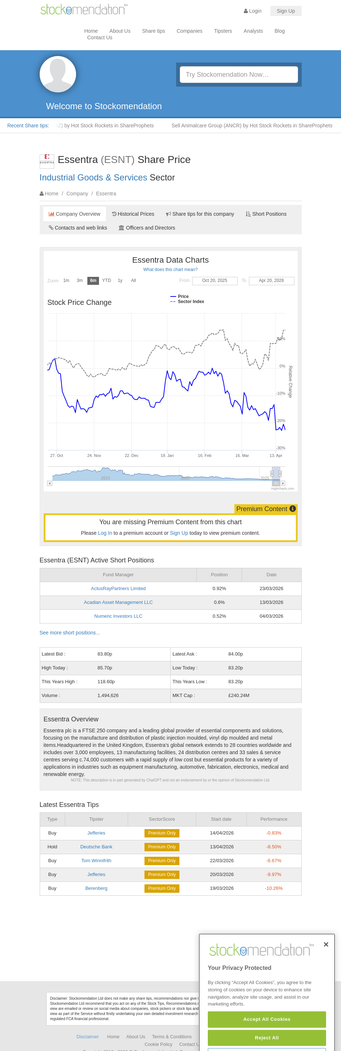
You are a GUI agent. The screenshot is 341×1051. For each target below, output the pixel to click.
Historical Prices (133, 214)
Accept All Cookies (266, 1037)
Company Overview (74, 214)
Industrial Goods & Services (93, 177)
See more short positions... (70, 633)
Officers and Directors (147, 228)
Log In (105, 533)
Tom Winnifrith (96, 860)
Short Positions (266, 214)
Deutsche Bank (96, 846)
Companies (190, 31)
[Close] (326, 963)
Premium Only (162, 833)
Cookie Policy (158, 1044)
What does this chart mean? (170, 269)
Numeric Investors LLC (118, 616)
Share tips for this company (200, 214)
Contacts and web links (78, 228)
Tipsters (223, 31)
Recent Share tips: (28, 125)
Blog (280, 31)
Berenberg (96, 888)
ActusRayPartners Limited (118, 588)
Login (253, 11)
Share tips (153, 31)
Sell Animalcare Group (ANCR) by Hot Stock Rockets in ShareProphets (254, 125)
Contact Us (99, 37)
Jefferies (96, 833)
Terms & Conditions (172, 1036)
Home (91, 31)
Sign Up (286, 11)
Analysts (253, 31)
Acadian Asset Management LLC (118, 602)
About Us (120, 31)
